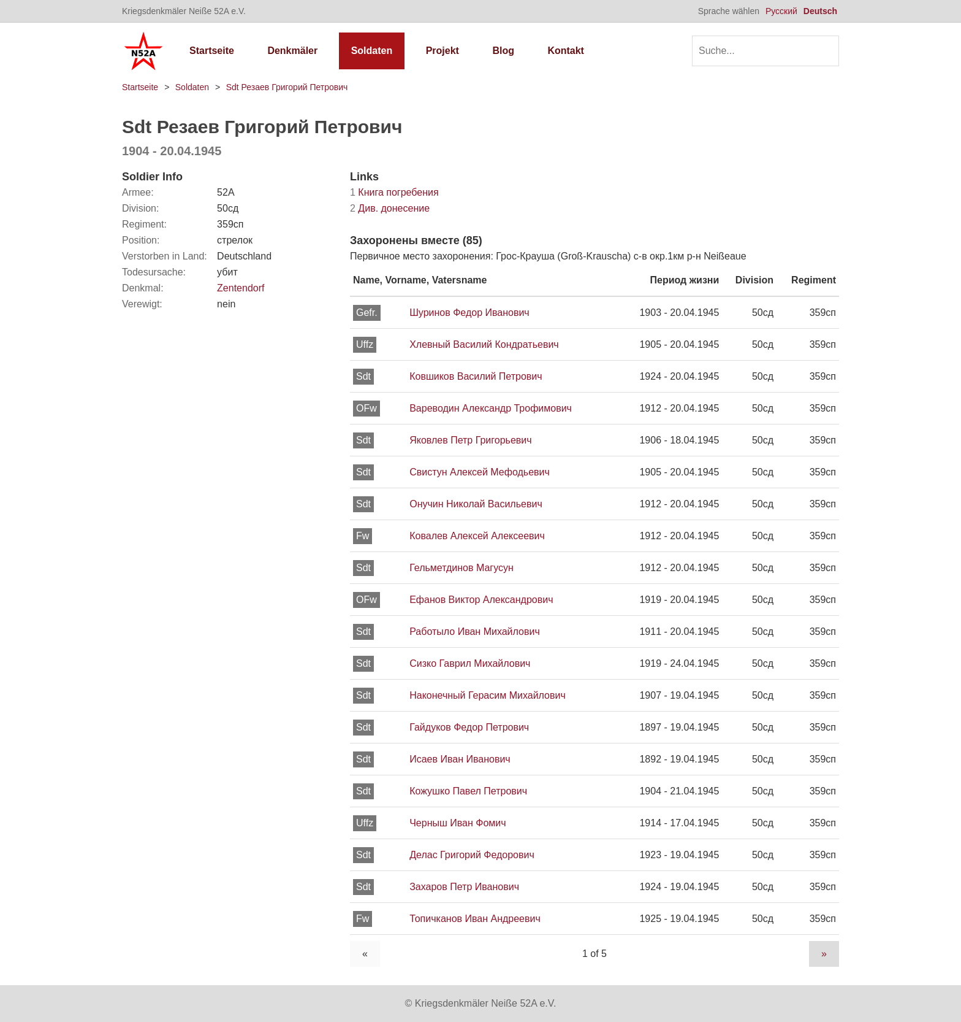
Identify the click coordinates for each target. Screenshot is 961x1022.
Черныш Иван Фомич (457, 823)
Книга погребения (394, 192)
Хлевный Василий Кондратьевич (483, 344)
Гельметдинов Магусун (461, 568)
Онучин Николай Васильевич (475, 504)
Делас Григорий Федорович (471, 855)
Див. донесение (390, 208)
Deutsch (820, 11)
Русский (781, 11)
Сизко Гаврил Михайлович (469, 663)
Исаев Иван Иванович (459, 759)
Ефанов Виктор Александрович (481, 599)
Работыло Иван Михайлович (474, 631)
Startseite (211, 50)
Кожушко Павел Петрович (468, 791)
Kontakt (565, 50)
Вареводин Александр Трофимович (490, 408)
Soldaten (372, 50)
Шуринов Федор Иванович (469, 312)
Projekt (442, 50)
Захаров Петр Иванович (464, 887)
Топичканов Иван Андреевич (475, 918)
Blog (503, 50)
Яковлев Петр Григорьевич (470, 440)
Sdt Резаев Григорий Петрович (287, 87)
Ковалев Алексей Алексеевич (477, 536)
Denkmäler (292, 50)
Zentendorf (240, 288)
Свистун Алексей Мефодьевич (479, 472)
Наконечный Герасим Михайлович (487, 695)
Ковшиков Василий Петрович (475, 376)
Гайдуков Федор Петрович (469, 727)
